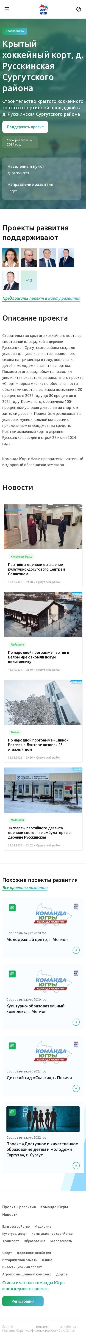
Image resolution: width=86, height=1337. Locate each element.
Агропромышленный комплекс (26, 1274)
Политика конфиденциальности (42, 1328)
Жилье (47, 1260)
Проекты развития (19, 1207)
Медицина (42, 1226)
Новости (9, 1214)
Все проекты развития (24, 887)
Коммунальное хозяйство (52, 1234)
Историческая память (19, 1260)
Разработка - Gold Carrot (68, 1328)
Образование (34, 1241)
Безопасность (61, 1241)
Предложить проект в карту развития (41, 298)
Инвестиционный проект (22, 1267)
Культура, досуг (14, 1234)
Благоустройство (16, 1226)
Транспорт (10, 1241)
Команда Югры (54, 1207)
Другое (61, 1274)
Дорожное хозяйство (34, 1253)
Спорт (7, 1253)
